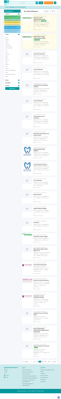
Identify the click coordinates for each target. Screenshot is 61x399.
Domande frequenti (44, 383)
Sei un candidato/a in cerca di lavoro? (12, 20)
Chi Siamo (6, 375)
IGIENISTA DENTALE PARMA (40, 212)
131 (45, 367)
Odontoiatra (36, 226)
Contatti (5, 377)
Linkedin (6, 382)
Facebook (6, 380)
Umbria (6, 72)
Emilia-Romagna (8, 45)
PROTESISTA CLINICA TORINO (40, 240)
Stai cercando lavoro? (26, 379)
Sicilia (6, 66)
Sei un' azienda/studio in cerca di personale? (11, 17)
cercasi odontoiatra (38, 70)
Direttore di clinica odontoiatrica (41, 285)
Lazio (6, 49)
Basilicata (7, 39)
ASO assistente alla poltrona (40, 269)
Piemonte (7, 60)
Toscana (6, 68)
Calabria (6, 41)
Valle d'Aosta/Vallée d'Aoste (10, 74)
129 (40, 367)
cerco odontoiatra (37, 183)
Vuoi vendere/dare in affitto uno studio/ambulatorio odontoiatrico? (11, 27)
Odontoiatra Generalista (39, 54)
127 (34, 367)
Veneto (6, 76)
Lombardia (7, 54)
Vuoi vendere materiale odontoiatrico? (12, 22)
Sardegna (7, 64)
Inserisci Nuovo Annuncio (27, 375)
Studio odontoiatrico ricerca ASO (41, 351)
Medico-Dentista (37, 197)
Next (54, 367)
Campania (7, 43)
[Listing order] (47, 11)
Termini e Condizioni (44, 381)
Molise (6, 58)
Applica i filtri (12, 88)
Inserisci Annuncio (49, 2)
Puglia (6, 62)
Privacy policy (42, 385)
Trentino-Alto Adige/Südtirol (10, 70)
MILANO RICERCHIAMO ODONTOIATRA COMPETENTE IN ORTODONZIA (41, 336)
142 (49, 367)
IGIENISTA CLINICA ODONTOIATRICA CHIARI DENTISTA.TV (39, 19)
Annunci (41, 2)
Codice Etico (42, 379)
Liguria (6, 52)
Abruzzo (6, 37)
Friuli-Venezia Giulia (8, 47)
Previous (25, 367)
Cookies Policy (43, 387)
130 (42, 367)
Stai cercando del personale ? (27, 377)
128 (37, 367)
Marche (6, 56)
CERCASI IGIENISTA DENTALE (40, 167)
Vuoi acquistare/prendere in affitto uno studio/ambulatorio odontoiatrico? (12, 31)
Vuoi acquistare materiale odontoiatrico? (12, 24)
